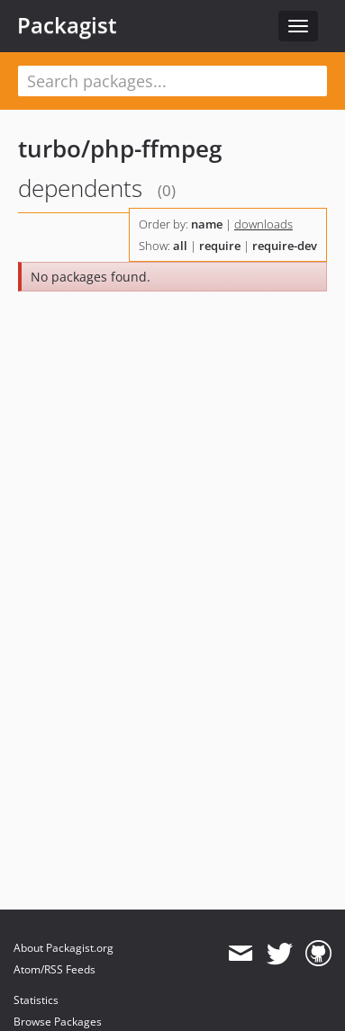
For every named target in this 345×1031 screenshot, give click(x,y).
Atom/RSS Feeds (54, 969)
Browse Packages (58, 1021)
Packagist (67, 25)
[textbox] (172, 81)
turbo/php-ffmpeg (120, 148)
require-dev (284, 246)
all (180, 246)
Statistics (36, 1000)
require (220, 246)
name (206, 224)
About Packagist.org (63, 947)
